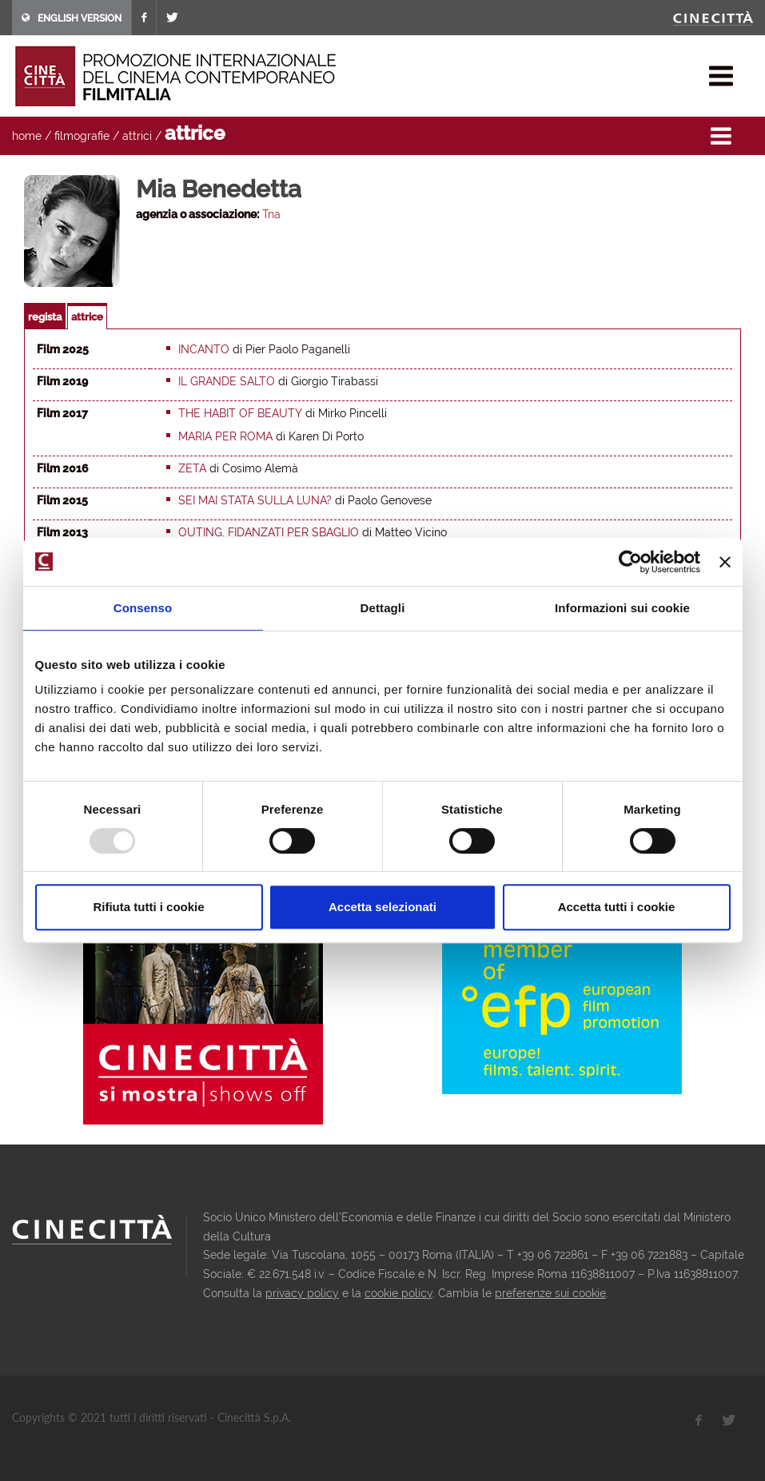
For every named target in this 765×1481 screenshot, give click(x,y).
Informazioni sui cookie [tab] (622, 608)
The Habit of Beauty (240, 413)
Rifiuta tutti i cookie (148, 907)
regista (45, 317)
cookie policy (398, 1293)
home (27, 135)
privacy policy (302, 1293)
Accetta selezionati (382, 907)
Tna (271, 214)
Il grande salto (226, 381)
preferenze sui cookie (550, 1293)
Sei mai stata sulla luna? (255, 500)
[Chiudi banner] (725, 561)
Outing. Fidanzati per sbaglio (268, 532)
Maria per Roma (225, 436)
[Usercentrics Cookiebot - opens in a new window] (630, 562)
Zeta (192, 468)
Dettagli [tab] (383, 608)
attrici (137, 135)
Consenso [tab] (143, 608)
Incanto (203, 349)
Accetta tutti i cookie (616, 907)
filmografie (82, 135)
